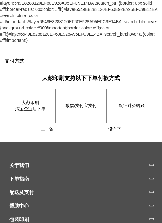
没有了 (114, 129)
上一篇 (47, 129)
